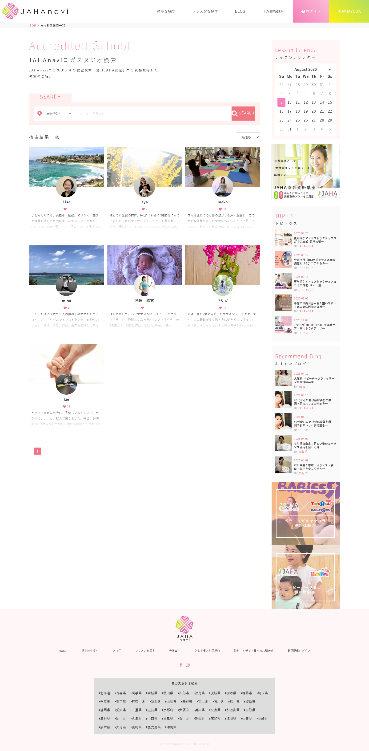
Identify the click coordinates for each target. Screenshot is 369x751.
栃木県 (230, 693)
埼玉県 (262, 693)
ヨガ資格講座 (273, 11)
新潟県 (155, 701)
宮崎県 (136, 727)
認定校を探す (89, 651)
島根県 (104, 718)
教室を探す (166, 11)
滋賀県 (151, 710)
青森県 (120, 693)
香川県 (183, 718)
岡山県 (120, 718)
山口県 (151, 718)
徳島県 (167, 718)
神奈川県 (138, 701)
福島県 (199, 693)
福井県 (234, 701)
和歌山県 (232, 710)
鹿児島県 (153, 727)
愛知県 (120, 710)
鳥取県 (249, 710)
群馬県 (246, 693)
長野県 (186, 701)
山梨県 (170, 701)
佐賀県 (246, 718)
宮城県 (151, 693)
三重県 (136, 710)
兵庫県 (199, 710)
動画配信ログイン (299, 651)
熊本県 (104, 727)
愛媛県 (199, 718)
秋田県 (167, 693)
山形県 (183, 693)
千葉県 (104, 701)
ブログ (116, 651)
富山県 (202, 701)
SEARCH (243, 113)
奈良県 (215, 710)
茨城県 (215, 693)
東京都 (120, 701)
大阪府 (183, 710)
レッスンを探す (205, 11)
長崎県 (262, 718)
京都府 (167, 710)
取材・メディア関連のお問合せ (253, 651)
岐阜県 (249, 701)
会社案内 (174, 651)
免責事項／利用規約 (207, 651)
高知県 (215, 718)
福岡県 (230, 718)
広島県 (136, 718)
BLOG (240, 11)
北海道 (104, 693)
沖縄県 (170, 727)
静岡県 (104, 710)
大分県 (120, 727)
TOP (33, 25)
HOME (63, 651)
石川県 (218, 701)
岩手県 (136, 693)
